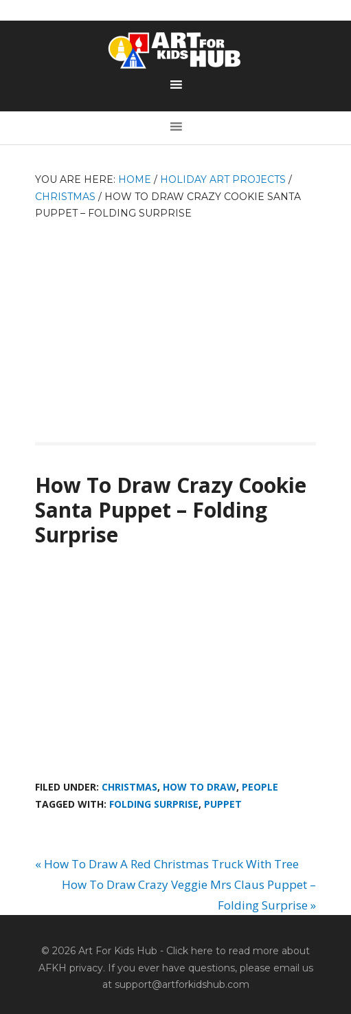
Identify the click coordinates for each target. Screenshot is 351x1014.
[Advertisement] (175, 325)
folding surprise (154, 804)
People (260, 786)
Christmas (129, 786)
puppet (223, 804)
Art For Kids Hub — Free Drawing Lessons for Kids (176, 50)
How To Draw (199, 786)
